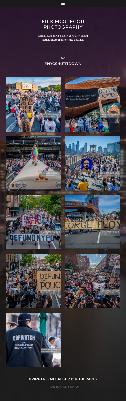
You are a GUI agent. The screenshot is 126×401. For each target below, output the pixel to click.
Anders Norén (69, 386)
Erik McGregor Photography (63, 24)
